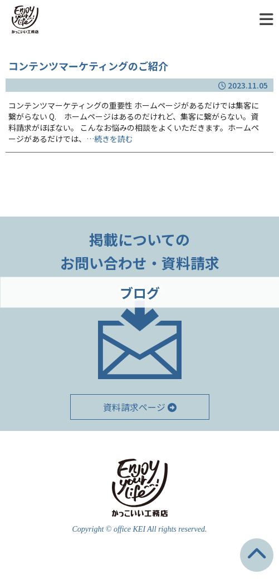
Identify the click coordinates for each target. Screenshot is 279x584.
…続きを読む (109, 138)
